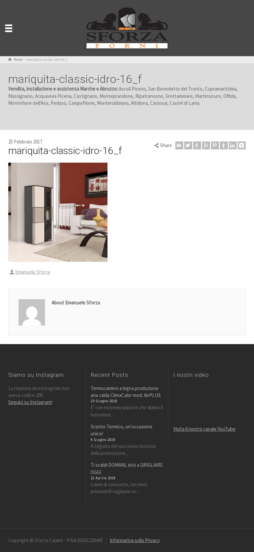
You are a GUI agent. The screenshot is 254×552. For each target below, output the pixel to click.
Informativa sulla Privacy (135, 540)
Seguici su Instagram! (30, 402)
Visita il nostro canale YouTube (204, 429)
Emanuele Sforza (32, 272)
